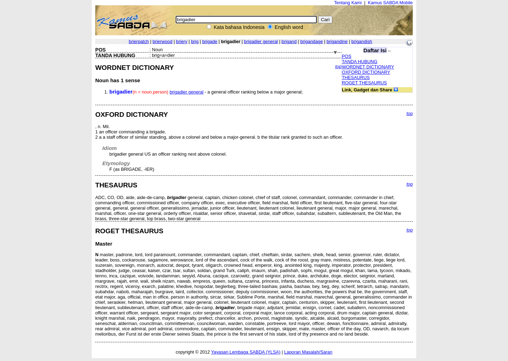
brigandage (311, 41)
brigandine (337, 41)
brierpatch (139, 41)
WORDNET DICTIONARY (368, 67)
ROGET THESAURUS (364, 82)
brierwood (162, 41)
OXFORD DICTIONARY (366, 72)
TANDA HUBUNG (359, 61)
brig (194, 41)
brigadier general (261, 41)
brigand (289, 41)
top (338, 66)
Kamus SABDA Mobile (390, 2)
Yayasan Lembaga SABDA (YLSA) (245, 352)
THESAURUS (356, 77)
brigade (209, 41)
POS (346, 56)
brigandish (361, 41)
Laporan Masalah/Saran (308, 352)
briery (181, 41)
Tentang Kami (348, 2)
